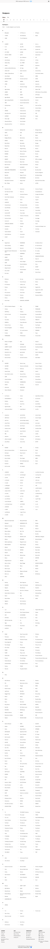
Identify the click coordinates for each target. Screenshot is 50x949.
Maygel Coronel (23, 541)
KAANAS (6, 447)
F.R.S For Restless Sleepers (10, 306)
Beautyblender (7, 177)
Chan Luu (22, 191)
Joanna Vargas (38, 417)
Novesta (37, 595)
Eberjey (6, 281)
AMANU (21, 81)
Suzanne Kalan (38, 795)
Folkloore (22, 327)
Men (8, 17)
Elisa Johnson (7, 292)
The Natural (22, 822)
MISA (36, 520)
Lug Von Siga (37, 498)
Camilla (6, 199)
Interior (21, 395)
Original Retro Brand (39, 609)
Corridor (37, 205)
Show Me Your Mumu (9, 803)
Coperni (36, 199)
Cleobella (22, 223)
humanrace (37, 374)
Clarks (21, 220)
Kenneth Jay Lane (23, 450)
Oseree (36, 612)
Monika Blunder (38, 539)
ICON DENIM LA (8, 398)
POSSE (21, 666)
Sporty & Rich (38, 726)
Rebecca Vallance (8, 712)
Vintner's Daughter (39, 866)
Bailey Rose (7, 145)
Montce (36, 544)
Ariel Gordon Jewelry (39, 73)
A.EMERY (6, 44)
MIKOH (21, 573)
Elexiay (6, 287)
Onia (21, 622)
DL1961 (21, 258)
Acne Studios (7, 60)
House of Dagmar (38, 366)
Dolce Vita (22, 266)
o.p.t (5, 609)
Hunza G (37, 384)
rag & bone (7, 691)
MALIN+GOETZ (8, 544)
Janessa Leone (7, 428)
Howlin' (36, 371)
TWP (36, 852)
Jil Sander (22, 439)
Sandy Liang (7, 750)
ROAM (21, 712)
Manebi (6, 547)
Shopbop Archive (8, 798)
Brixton (36, 148)
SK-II (21, 758)
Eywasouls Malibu (39, 295)
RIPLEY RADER (23, 704)
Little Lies (37, 480)
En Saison (22, 289)
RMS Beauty (22, 709)
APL (36, 57)
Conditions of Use (26, 947)
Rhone (21, 699)
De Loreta (7, 273)
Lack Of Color (7, 474)
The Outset (22, 830)
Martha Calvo (22, 525)
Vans (6, 869)
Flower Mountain (23, 322)
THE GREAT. (7, 852)
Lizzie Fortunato (38, 482)
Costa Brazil (37, 210)
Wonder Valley (38, 893)
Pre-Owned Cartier (39, 639)
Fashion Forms (8, 325)
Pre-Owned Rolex (38, 642)
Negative (6, 601)
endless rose (22, 284)
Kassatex (6, 460)
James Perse (7, 423)
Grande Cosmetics (23, 357)
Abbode (6, 57)
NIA (20, 593)
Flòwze (21, 325)
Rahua (6, 696)
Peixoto (6, 658)
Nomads (37, 582)
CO (20, 228)
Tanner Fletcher (8, 820)
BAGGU (6, 140)
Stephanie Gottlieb (39, 755)
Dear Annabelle (8, 265)
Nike (21, 595)
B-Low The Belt (23, 169)
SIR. (21, 750)
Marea (6, 557)
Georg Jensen (7, 354)
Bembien (21, 140)
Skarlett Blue (22, 755)
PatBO (6, 652)
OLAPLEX (7, 628)
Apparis (36, 62)
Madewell (6, 523)
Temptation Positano (9, 828)
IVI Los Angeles (38, 406)
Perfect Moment (8, 660)
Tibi (21, 849)
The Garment (7, 849)
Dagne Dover (7, 242)
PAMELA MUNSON (8, 639)
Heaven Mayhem (8, 390)
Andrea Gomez (23, 110)
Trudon (36, 844)
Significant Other (23, 731)
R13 (5, 683)
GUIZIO (36, 354)
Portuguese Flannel (24, 663)
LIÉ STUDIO (22, 504)
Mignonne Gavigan (23, 571)
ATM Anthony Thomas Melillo (41, 92)
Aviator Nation (38, 108)
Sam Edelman (7, 745)
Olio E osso (22, 609)
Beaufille (6, 175)
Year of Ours (7, 913)
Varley (6, 871)
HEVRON (21, 371)
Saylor (6, 761)
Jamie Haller (7, 425)
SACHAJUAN (7, 731)
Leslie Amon (22, 490)
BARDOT (6, 159)
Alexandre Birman (8, 121)
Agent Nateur (7, 89)
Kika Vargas (22, 458)
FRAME (36, 306)
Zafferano (7, 922)
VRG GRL (37, 877)
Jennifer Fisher (23, 417)
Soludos (21, 787)
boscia (21, 183)
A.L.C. (6, 46)
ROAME (21, 715)
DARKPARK (7, 259)
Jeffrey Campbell (8, 439)
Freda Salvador (38, 317)
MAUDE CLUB (23, 536)
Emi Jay (21, 279)
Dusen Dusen (38, 272)
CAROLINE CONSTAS (9, 223)
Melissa (21, 552)
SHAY (6, 792)
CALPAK (6, 194)
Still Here (37, 761)
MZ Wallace (37, 573)
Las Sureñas (7, 496)
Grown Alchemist (38, 344)
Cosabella (37, 207)
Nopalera (37, 587)
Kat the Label (7, 466)
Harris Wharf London (9, 374)
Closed (21, 226)
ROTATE (36, 704)
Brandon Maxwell (38, 132)
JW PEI (36, 441)
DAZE (6, 262)
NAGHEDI (7, 585)
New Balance (22, 587)
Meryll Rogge (22, 563)
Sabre (6, 729)
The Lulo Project (23, 820)
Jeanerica (6, 436)
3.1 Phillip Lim (23, 32)
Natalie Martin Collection (10, 593)
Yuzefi (21, 913)
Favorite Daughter (8, 327)
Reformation (22, 680)
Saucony (6, 755)
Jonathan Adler (38, 428)
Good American (23, 349)
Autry (36, 102)
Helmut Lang (22, 363)
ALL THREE (22, 62)
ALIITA (21, 54)
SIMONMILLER (23, 747)
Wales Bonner (7, 891)
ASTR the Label (38, 86)
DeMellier (22, 245)
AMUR (21, 94)
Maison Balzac (7, 531)
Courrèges (37, 218)
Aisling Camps (7, 105)
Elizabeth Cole (7, 295)
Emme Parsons (23, 281)
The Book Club (8, 844)
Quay (6, 674)
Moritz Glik (37, 555)
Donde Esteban (23, 269)
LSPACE (37, 496)
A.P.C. (6, 49)
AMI (21, 89)
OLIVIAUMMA (22, 614)
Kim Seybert (22, 466)
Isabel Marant (22, 409)
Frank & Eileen (38, 311)
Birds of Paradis (23, 151)
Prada (36, 636)
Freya (36, 333)
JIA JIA (21, 433)
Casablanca (7, 226)
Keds (21, 447)
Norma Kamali (38, 590)
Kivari (36, 452)
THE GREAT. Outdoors (24, 812)
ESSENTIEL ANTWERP (24, 300)
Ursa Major (22, 860)
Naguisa (6, 587)
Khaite (21, 455)
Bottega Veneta (38, 129)
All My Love (22, 60)
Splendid (21, 806)
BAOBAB (6, 153)
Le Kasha (22, 472)
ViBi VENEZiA (22, 874)
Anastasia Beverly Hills (24, 100)
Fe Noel (6, 333)
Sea (5, 766)
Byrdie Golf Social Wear (40, 180)
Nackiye (6, 582)
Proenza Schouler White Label (41, 658)
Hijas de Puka (23, 374)
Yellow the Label (8, 916)
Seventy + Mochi (8, 782)
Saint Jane (7, 734)
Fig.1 (21, 306)
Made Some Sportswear (9, 520)
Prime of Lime (38, 644)
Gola (21, 341)
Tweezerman (37, 849)
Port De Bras (22, 660)
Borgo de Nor (22, 180)
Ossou (36, 620)
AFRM (6, 84)
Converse (37, 197)
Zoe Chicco (22, 922)
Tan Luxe (6, 817)
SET (5, 779)
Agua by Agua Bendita (9, 100)
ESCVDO (21, 297)
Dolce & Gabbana (23, 264)
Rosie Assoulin (38, 701)
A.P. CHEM (7, 52)
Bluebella (22, 172)
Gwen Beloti (37, 357)
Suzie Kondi (37, 798)
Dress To (37, 258)
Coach (21, 231)
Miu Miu (37, 533)
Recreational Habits (9, 715)
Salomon (6, 739)
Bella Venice (22, 137)
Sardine (6, 753)
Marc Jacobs (7, 555)
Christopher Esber (23, 205)
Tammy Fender (7, 814)
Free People (37, 325)
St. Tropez (37, 734)
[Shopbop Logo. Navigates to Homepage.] (25, 4)
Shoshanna (7, 800)
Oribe (21, 628)
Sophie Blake (22, 790)
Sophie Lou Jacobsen (24, 792)
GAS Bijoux (7, 349)
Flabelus (21, 311)
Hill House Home (23, 376)
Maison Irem (7, 533)
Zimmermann (7, 924)
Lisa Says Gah (38, 474)
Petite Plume (22, 636)
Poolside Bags (23, 658)
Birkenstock (22, 153)
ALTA (21, 73)
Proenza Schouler (38, 655)
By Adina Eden (38, 169)
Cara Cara (7, 210)
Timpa (21, 852)
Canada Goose (8, 205)
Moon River (37, 552)
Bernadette (22, 143)
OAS (5, 614)
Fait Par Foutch (8, 314)
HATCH (6, 384)
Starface (37, 737)
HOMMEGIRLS (23, 382)
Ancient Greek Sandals (24, 102)
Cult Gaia (37, 228)
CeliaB (6, 236)
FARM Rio (7, 322)
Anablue (21, 97)
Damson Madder (8, 248)
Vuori (36, 879)
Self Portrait (7, 771)
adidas (6, 65)
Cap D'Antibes (7, 207)
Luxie (36, 509)
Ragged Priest (7, 693)
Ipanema (21, 401)
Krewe (36, 460)
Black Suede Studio (24, 164)
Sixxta (21, 753)
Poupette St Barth (23, 668)
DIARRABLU (22, 253)
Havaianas (7, 387)
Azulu (36, 118)
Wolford (37, 888)
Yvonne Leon (37, 910)
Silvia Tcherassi (23, 734)
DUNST (36, 266)
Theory (21, 828)
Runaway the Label (39, 717)
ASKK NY (37, 81)
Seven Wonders (8, 784)
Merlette (21, 560)
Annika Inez (22, 124)
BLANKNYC (22, 167)
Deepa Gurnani (8, 267)
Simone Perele (23, 739)
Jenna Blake (7, 441)
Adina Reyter (7, 76)
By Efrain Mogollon (39, 172)
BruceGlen (37, 151)
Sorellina (22, 798)
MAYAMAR (22, 539)
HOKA (21, 379)
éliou (6, 289)
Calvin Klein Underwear (9, 197)
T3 (5, 812)
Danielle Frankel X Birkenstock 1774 (11, 251)
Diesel (21, 256)
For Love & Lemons (24, 330)
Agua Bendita (7, 97)
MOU (36, 560)
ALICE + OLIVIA (23, 49)
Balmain (6, 148)
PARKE (6, 650)
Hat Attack (7, 382)
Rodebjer (37, 683)
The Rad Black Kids (24, 833)
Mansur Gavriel (8, 549)
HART (6, 376)
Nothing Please (38, 593)
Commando (22, 234)
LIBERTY (21, 501)
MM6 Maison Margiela (39, 536)
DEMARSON (22, 242)
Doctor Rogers (23, 261)
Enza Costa (22, 292)
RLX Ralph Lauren (23, 707)
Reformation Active (24, 683)
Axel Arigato (37, 110)
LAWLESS (7, 506)
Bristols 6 (37, 145)
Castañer (6, 228)
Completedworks (38, 191)
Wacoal (6, 885)
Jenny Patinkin (23, 431)
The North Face (23, 825)
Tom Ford (37, 822)
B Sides (36, 156)
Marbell (6, 552)
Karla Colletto (7, 458)
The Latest (22, 814)
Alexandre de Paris (8, 124)
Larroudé (6, 493)
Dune (36, 264)
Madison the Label (8, 525)
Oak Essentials (8, 612)
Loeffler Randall (38, 488)
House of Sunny (38, 368)
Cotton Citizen (38, 213)
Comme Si (22, 236)
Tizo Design (37, 812)
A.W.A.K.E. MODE (8, 54)
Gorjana (21, 354)
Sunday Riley (38, 779)
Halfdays (6, 368)
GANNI (6, 344)
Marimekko (7, 565)
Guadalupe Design (39, 346)
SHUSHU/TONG (8, 806)
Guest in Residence (39, 352)
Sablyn (6, 726)
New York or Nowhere (24, 590)
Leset (21, 488)
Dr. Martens (37, 253)
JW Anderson (37, 439)
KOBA (36, 458)
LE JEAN (6, 514)
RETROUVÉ (22, 693)
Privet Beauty (38, 652)
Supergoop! (37, 790)
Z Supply (21, 924)
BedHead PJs (22, 129)
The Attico (7, 838)
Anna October (22, 121)
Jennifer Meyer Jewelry (24, 420)
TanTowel (6, 822)
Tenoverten (7, 830)
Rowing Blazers (38, 709)
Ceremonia (22, 189)
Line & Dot (22, 509)
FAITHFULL (7, 311)
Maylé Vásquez (23, 544)
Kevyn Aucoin (22, 452)
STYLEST (37, 777)
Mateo (21, 533)
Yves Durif (22, 916)
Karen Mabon (7, 455)
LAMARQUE (7, 488)
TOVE (36, 833)
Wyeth (36, 896)
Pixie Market (22, 647)
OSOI (36, 614)
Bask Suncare (7, 164)
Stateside (37, 742)
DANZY (6, 257)
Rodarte (36, 680)
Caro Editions (7, 215)
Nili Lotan (22, 598)
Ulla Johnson (7, 860)
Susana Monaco (38, 792)
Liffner (21, 506)
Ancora (21, 105)
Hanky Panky (7, 371)
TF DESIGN (7, 836)
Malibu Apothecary (8, 541)
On (20, 620)
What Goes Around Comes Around (25, 894)
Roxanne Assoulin (38, 712)
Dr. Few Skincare (38, 245)
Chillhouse (22, 197)
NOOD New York (38, 585)
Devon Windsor (23, 250)
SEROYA (6, 774)
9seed (36, 35)
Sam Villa (7, 747)
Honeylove (22, 390)
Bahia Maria (7, 143)
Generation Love (8, 352)
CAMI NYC (7, 202)
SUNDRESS (37, 782)
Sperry (21, 803)
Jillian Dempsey (23, 436)
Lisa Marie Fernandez (39, 472)
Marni (6, 576)
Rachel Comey (7, 688)
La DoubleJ (7, 480)
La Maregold (7, 485)
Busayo (36, 164)
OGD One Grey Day (8, 620)
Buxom (36, 167)
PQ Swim (37, 634)
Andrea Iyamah (23, 113)
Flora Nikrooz (22, 319)
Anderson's (22, 108)
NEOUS (6, 603)
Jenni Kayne (22, 425)
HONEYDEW (22, 387)
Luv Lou (37, 506)
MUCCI (36, 568)
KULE (36, 463)
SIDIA (21, 723)
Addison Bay (7, 62)
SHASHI (6, 790)
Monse (36, 541)
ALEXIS (21, 44)
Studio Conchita (38, 774)
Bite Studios (22, 159)
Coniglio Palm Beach (39, 194)
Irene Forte (22, 403)
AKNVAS (6, 110)
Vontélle (36, 874)
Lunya (36, 501)
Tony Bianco (37, 825)
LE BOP (6, 509)
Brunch (36, 153)
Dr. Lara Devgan (38, 248)
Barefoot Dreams (8, 161)
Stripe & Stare (38, 766)
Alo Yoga (21, 68)
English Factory (23, 287)
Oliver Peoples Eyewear (24, 612)
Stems (36, 753)
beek (21, 132)
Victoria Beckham (23, 877)
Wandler (6, 896)
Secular (6, 769)
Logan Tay (37, 490)
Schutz (6, 763)
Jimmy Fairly (22, 441)
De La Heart (7, 270)
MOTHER (37, 557)
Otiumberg (37, 622)
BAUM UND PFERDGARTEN (10, 169)
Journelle (37, 431)
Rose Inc (37, 696)
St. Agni (36, 731)
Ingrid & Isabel (7, 406)
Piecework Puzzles (23, 639)
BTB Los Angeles (38, 159)
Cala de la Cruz (8, 189)
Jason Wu (7, 431)
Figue (21, 309)
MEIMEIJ (21, 549)
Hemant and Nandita (24, 366)
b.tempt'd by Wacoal (9, 129)
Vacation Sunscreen (9, 866)
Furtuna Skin (38, 335)
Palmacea (7, 636)
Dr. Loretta (37, 250)
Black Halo (22, 161)
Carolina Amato (8, 218)
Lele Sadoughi (23, 474)
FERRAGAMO (7, 335)
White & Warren (23, 897)
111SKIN (6, 35)
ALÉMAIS (6, 116)
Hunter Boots (38, 379)
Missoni (36, 528)
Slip (21, 774)
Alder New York (8, 113)
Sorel (21, 795)
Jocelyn (36, 420)
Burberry (37, 161)
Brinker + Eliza (38, 140)
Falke (6, 317)
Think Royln (22, 844)
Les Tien (21, 496)
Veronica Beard (23, 866)
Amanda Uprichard (23, 78)
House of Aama (38, 363)
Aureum (36, 100)
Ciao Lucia (22, 210)
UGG (6, 858)
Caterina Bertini (8, 231)
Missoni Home (38, 531)
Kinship (36, 447)
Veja (5, 877)
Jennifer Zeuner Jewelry (24, 423)
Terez (6, 833)
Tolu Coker (37, 820)
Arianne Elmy (38, 70)
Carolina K (7, 220)
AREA (36, 68)
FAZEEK (6, 330)
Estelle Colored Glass (39, 279)
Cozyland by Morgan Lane (40, 226)
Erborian (21, 295)
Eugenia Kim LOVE (39, 289)
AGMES (6, 92)
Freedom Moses (38, 322)
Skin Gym (22, 766)
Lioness (21, 514)
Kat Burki (6, 463)
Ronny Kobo (37, 693)
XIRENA (6, 904)
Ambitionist (22, 84)
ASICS (36, 78)
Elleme (6, 297)
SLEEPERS (22, 771)
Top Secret (37, 828)
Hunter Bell (37, 376)
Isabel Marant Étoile (39, 395)
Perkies (6, 666)
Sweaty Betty (38, 800)
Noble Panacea (23, 603)
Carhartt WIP (7, 213)
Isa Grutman (37, 398)
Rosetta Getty (38, 699)
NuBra (36, 598)
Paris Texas (7, 647)
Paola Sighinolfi (8, 642)
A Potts (36, 60)
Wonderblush (38, 891)
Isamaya (37, 401)
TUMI (36, 846)
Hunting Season (38, 382)
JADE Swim (7, 417)
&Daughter (7, 32)
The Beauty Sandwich (9, 841)
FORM (21, 333)
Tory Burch (37, 830)
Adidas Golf (7, 70)
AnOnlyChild (37, 46)
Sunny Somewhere (39, 787)
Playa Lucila (22, 652)
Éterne (36, 281)
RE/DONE (7, 709)
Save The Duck (8, 758)
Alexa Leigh (7, 118)
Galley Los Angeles (8, 341)
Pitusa (21, 644)
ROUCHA (37, 707)
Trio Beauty (37, 838)
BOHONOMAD (23, 177)
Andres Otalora (23, 116)
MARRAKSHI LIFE (23, 523)
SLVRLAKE (22, 777)
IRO (20, 406)
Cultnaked (37, 231)
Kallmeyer (7, 452)
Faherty (6, 309)
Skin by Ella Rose (23, 763)
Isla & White (37, 403)
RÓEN (36, 685)
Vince (21, 879)
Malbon (6, 539)
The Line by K (22, 817)
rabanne (6, 685)
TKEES (36, 814)
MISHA (36, 525)
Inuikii (21, 398)
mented (21, 557)
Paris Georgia (7, 644)
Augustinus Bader (38, 97)
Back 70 (6, 135)
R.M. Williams (7, 680)
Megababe (22, 547)
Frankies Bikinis (38, 314)
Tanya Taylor (7, 825)
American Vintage (23, 86)
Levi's (21, 498)
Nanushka (7, 590)
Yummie (21, 910)
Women (3, 17)
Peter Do (6, 668)
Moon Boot (37, 549)
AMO (21, 92)
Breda (36, 135)
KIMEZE (21, 463)
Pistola (21, 642)
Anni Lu (36, 44)
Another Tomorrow (39, 52)
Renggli (21, 685)
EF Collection (7, 284)
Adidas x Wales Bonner (9, 73)
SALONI (6, 742)
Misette (36, 523)
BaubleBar (7, 167)
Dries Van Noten (38, 261)
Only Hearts (22, 625)
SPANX (21, 800)
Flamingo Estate (23, 314)
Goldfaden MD (23, 346)
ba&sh (6, 132)
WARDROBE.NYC (8, 899)
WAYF (21, 888)
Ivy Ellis (36, 409)
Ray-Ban (6, 707)
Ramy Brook (7, 704)
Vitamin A (37, 869)
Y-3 (5, 910)
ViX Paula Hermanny (39, 871)
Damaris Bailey (8, 245)
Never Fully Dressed (24, 585)
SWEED (36, 803)
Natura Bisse (7, 598)
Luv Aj (36, 504)
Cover (36, 223)
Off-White (7, 617)
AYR (36, 113)
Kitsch (36, 450)
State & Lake (37, 739)
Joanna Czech (38, 415)
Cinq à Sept (22, 213)
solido (21, 784)
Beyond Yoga (22, 145)
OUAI (36, 625)
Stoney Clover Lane (39, 763)
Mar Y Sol (22, 531)
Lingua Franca (23, 512)
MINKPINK (22, 576)
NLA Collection (23, 601)
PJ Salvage (22, 650)
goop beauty (22, 352)
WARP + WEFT (23, 885)
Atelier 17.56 (37, 89)
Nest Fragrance (23, 582)
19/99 (6, 38)
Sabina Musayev (8, 723)
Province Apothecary (39, 660)
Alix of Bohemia (23, 57)
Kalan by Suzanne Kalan (9, 450)
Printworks (37, 650)
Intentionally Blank (8, 409)
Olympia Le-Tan (23, 617)
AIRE (6, 102)
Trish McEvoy (38, 841)
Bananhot (7, 151)
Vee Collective (7, 874)
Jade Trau (6, 420)
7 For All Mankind (23, 38)
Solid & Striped (23, 782)
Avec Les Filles (38, 105)
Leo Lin (21, 485)
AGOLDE (6, 94)
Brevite (36, 137)
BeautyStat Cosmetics (9, 180)
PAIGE (6, 634)
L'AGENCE (7, 472)
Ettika (36, 284)
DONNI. (21, 272)
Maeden (6, 528)
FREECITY (37, 319)
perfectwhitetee (8, 663)
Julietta (36, 433)
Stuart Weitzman (38, 771)
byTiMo (36, 183)
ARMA (36, 76)
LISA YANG (37, 477)
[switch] (3, 32)
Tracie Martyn (38, 836)
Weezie (21, 891)
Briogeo (36, 143)
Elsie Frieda (7, 300)
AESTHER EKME (8, 78)
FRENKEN (37, 330)
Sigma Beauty (22, 729)
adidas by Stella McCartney (10, 68)
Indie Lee (6, 403)
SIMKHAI (22, 737)
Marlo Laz (7, 573)
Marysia (21, 528)
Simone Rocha (23, 742)
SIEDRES (22, 726)
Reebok (6, 717)
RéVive (21, 696)
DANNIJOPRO (7, 254)
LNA (36, 485)
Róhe (36, 688)
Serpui (6, 777)
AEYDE (6, 81)
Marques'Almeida (23, 520)
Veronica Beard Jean (24, 869)
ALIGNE (21, 52)
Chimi (21, 199)
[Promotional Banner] (25, 8)
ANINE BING (22, 118)
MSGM (36, 565)
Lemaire (21, 480)
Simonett (22, 745)
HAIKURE (6, 363)
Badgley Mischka (8, 137)
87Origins (37, 32)
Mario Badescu (8, 571)
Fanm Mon (7, 319)
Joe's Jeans (37, 423)
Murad (36, 571)
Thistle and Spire (23, 846)
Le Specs (22, 493)
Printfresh (37, 647)
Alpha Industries (23, 70)
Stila (36, 758)
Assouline (37, 84)
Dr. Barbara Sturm (38, 242)
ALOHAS (21, 65)
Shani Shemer (7, 787)
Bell (21, 135)
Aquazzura (37, 65)
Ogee (6, 622)
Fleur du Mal (22, 317)
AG (5, 86)
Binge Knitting (23, 148)
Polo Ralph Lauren (23, 655)
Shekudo (6, 795)
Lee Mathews (7, 512)
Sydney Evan (37, 806)
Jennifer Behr (22, 415)
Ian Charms (7, 395)
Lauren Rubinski (8, 501)
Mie (20, 568)
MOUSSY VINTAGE (39, 563)
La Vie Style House (8, 504)
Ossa (36, 617)
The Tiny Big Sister (23, 836)
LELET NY (22, 477)
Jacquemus (7, 415)
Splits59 (37, 723)
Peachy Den (7, 655)
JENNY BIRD (22, 428)
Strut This (37, 769)
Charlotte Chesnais (24, 194)
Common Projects (38, 189)
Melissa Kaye (22, 555)
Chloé (21, 202)
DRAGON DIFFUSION (39, 256)
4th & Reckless (23, 35)
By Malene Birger (38, 175)
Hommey (21, 384)
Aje (5, 108)
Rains (6, 701)
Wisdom (37, 885)
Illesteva (6, 401)
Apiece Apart (37, 54)
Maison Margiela (8, 536)
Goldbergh (22, 344)
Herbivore (22, 368)
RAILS (6, 699)
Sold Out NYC (22, 779)
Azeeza (36, 116)
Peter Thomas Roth (24, 634)
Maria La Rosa (7, 563)
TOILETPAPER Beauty (39, 817)
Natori (6, 595)
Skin (21, 761)
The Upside (22, 838)
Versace (21, 871)
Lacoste (6, 477)
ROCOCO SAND (23, 717)
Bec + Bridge (7, 183)
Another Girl (37, 49)
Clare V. (21, 218)
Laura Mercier (7, 498)
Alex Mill (21, 46)
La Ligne (6, 482)
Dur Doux (37, 269)
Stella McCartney (38, 750)
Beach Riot (7, 172)
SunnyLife (37, 784)
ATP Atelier (37, 94)
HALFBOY (7, 366)
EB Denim (7, 279)
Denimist (22, 248)
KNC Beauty (37, 455)
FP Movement (22, 335)
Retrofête (22, 691)
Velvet (6, 879)
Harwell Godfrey (8, 379)
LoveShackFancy (38, 493)
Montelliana (37, 547)
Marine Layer (7, 568)
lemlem (21, 482)
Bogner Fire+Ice (23, 175)
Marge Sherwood (8, 560)
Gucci (36, 349)
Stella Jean (37, 747)
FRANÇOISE (37, 309)
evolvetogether (38, 292)
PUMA (36, 666)
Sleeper (21, 769)
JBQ (5, 433)
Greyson (37, 341)
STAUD (36, 745)
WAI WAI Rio (7, 888)
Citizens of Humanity (24, 215)
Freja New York (38, 327)
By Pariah (37, 177)
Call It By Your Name (9, 191)
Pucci (36, 663)
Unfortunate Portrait (24, 858)
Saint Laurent (7, 737)
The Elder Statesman (9, 846)
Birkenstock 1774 (23, 156)
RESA (21, 688)
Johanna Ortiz (38, 425)
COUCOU (37, 215)
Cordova (37, 202)
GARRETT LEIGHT (8, 346)
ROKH (36, 691)
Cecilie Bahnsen (8, 234)
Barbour (6, 156)
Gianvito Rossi (7, 357)
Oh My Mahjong (8, 625)
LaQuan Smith (7, 490)
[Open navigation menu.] (1, 4)
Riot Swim (22, 701)
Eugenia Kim (37, 287)
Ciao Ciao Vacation (24, 207)
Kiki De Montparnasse (24, 460)
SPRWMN (37, 729)
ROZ (36, 715)
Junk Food (37, 436)
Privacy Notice (20, 947)
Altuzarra (22, 76)
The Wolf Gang (23, 841)
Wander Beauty (8, 893)
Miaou (21, 565)
